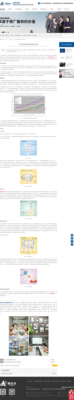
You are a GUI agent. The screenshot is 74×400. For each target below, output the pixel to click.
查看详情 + (53, 359)
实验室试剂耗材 (46, 381)
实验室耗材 (34, 9)
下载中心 (52, 9)
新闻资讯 (59, 9)
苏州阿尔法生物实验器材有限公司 (33, 46)
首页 (7, 39)
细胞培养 (7, 35)
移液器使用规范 (18, 35)
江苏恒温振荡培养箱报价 (26, 35)
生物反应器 (34, 35)
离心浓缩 (6, 365)
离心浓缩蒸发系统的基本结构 (10, 359)
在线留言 (64, 381)
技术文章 (11, 39)
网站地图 (69, 381)
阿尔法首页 (2, 9)
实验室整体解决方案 (56, 381)
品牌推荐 (10, 9)
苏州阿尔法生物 (21, 46)
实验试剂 (27, 9)
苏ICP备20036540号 (52, 395)
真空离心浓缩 (16, 365)
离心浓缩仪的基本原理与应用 (19, 39)
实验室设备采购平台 (61, 395)
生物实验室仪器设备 (37, 381)
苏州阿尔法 (14, 46)
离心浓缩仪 (11, 365)
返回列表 (55, 365)
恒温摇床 (12, 35)
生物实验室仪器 (18, 9)
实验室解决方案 (43, 9)
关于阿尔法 (66, 9)
